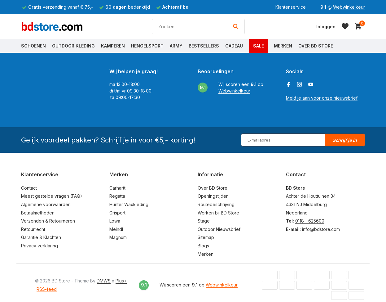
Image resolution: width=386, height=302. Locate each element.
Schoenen (33, 45)
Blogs (203, 245)
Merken (283, 45)
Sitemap (206, 237)
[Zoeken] (198, 26)
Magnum (118, 237)
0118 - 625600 (309, 220)
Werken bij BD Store (218, 212)
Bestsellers (204, 45)
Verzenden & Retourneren (48, 220)
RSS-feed (47, 289)
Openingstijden (213, 196)
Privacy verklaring (39, 245)
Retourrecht (33, 229)
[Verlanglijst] (345, 26)
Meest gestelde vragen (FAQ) (51, 196)
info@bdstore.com (321, 229)
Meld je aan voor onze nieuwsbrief (321, 98)
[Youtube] (310, 84)
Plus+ (121, 280)
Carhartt (117, 188)
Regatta (117, 196)
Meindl (116, 229)
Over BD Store (315, 45)
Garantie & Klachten (41, 237)
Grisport (117, 212)
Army (176, 45)
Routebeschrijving (216, 204)
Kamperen (113, 45)
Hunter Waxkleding (128, 204)
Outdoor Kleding (73, 45)
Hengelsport (147, 45)
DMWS (104, 280)
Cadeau (234, 45)
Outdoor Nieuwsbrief (219, 229)
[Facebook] (288, 84)
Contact (29, 188)
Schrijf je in (345, 140)
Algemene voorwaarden (46, 204)
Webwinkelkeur (349, 7)
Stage (204, 220)
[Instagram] (299, 84)
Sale (258, 45)
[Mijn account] (326, 26)
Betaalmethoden (38, 212)
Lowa (114, 220)
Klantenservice (290, 7)
